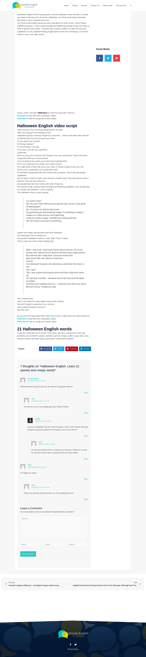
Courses (84, 5)
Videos (74, 5)
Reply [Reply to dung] (86, 479)
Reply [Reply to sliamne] (86, 436)
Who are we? (121, 5)
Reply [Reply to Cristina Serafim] (86, 392)
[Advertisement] (112, 26)
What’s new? (107, 5)
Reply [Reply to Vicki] (86, 413)
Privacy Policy (73, 649)
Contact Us (95, 5)
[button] (131, 5)
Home (66, 5)
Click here (50, 316)
